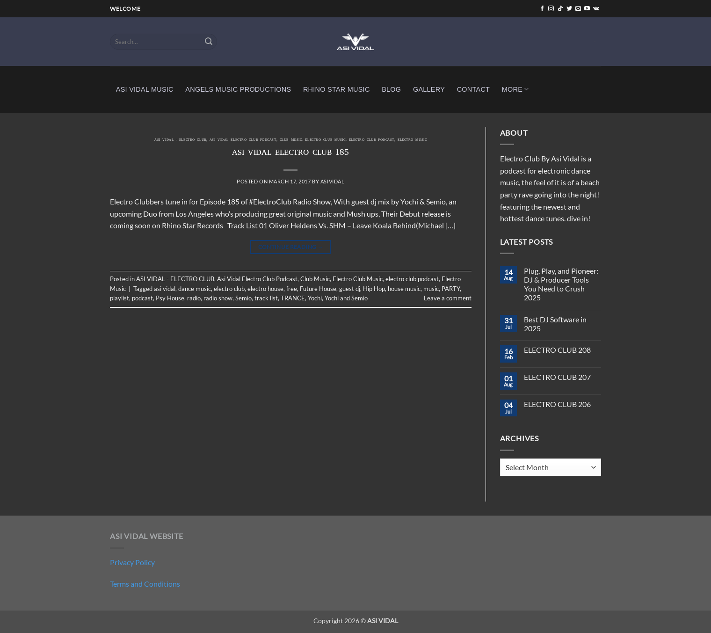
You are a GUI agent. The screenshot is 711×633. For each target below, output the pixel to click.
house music (404, 288)
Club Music (291, 140)
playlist (119, 298)
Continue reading (291, 246)
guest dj (349, 288)
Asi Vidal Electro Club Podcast (243, 140)
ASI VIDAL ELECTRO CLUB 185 (290, 153)
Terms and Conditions (145, 583)
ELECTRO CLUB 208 (557, 349)
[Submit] (209, 42)
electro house (265, 288)
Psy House (170, 298)
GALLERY (429, 89)
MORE (515, 89)
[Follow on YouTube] (587, 9)
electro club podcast (371, 140)
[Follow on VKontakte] (596, 9)
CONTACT (473, 89)
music (431, 288)
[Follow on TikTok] (560, 9)
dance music (194, 288)
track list (266, 298)
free (291, 288)
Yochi (315, 298)
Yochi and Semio (346, 298)
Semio (243, 298)
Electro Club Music (325, 140)
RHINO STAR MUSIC (336, 89)
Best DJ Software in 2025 (555, 324)
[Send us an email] (578, 9)
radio (194, 298)
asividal (332, 181)
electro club (229, 288)
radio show (217, 298)
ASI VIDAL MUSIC (145, 89)
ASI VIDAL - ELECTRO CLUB (180, 140)
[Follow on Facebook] (542, 9)
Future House (318, 288)
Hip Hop (374, 288)
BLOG (391, 89)
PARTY (451, 288)
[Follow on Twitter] (569, 9)
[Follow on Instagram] (551, 9)
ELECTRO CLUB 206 (557, 404)
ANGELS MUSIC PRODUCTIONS (238, 89)
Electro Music (412, 140)
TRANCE (293, 298)
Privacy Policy (132, 562)
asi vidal (164, 288)
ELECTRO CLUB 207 (557, 376)
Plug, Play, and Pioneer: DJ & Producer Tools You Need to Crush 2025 (561, 284)
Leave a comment (448, 298)
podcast (142, 298)
